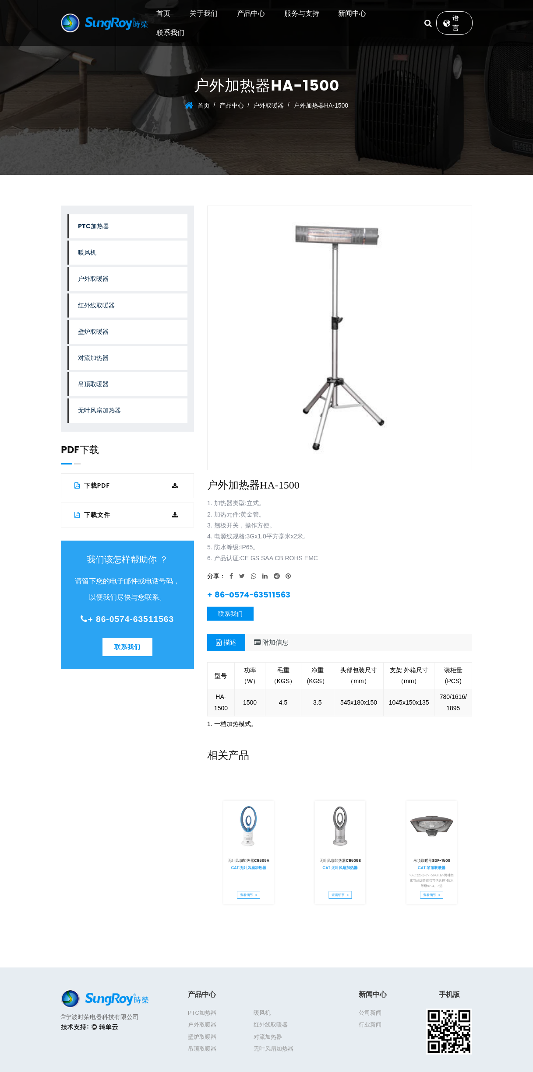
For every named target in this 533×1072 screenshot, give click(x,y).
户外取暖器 (268, 105)
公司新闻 (370, 1012)
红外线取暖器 (96, 305)
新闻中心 (352, 13)
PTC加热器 (93, 226)
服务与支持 (301, 13)
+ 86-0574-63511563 (127, 619)
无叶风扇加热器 (99, 410)
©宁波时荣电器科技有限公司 (100, 1016)
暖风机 (87, 253)
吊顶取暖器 (93, 384)
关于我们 (204, 13)
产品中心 (251, 13)
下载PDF (126, 485)
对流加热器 (93, 358)
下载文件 (126, 514)
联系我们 (170, 32)
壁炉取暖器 (93, 332)
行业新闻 (370, 1024)
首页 (163, 13)
